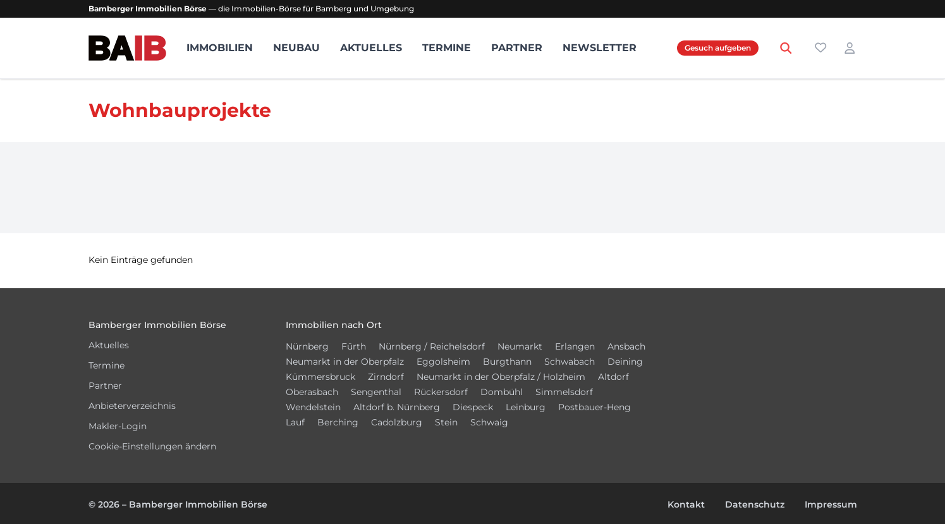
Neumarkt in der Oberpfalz (345, 361)
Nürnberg (307, 346)
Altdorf (613, 376)
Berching (337, 422)
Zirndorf (386, 376)
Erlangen (575, 346)
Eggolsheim (443, 361)
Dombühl (501, 392)
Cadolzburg (396, 422)
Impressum (831, 504)
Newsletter (600, 48)
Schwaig (489, 422)
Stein (446, 422)
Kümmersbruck (320, 376)
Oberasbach (312, 392)
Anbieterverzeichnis (132, 405)
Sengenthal (376, 392)
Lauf (295, 422)
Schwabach (569, 361)
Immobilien (219, 48)
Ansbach (626, 346)
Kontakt (686, 504)
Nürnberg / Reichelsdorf (432, 346)
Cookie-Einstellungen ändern (152, 446)
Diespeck (473, 407)
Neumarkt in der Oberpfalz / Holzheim (501, 376)
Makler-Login (117, 426)
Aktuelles (371, 48)
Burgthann (507, 361)
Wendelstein (313, 407)
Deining (625, 361)
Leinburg (526, 407)
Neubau (296, 48)
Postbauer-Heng (594, 407)
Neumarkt (519, 346)
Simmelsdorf (564, 392)
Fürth (353, 346)
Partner (516, 48)
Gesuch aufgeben (718, 47)
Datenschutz (754, 504)
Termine (446, 48)
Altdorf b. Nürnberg (396, 407)
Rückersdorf (441, 392)
